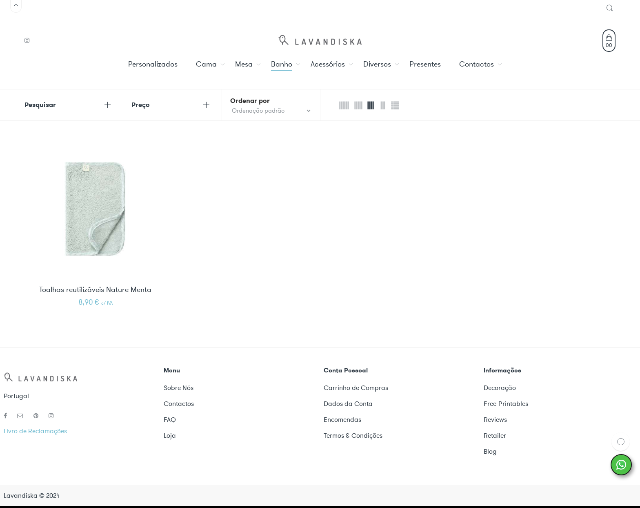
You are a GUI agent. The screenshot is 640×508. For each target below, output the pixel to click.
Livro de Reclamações (35, 431)
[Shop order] (271, 110)
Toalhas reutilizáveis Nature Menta (95, 290)
